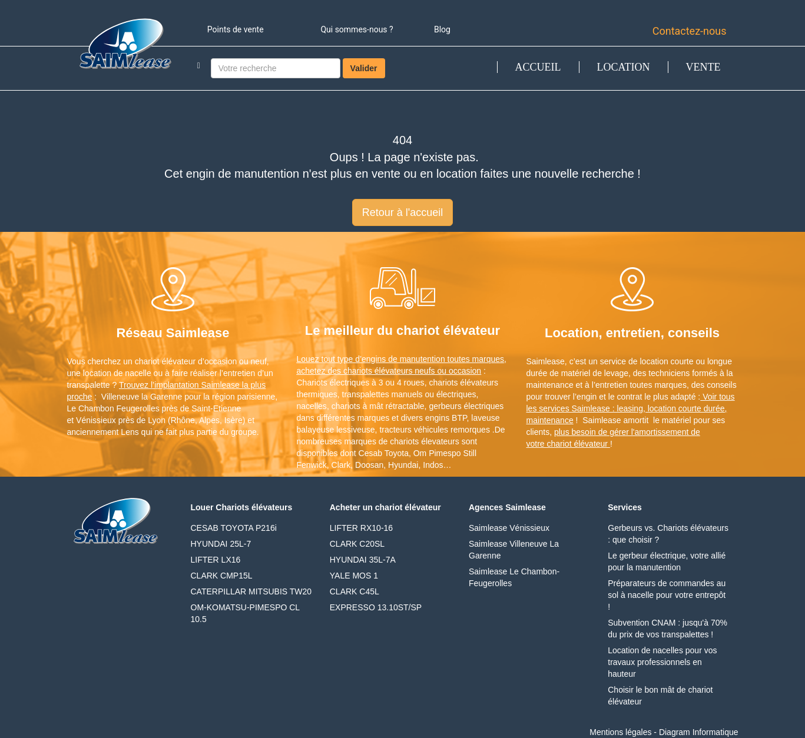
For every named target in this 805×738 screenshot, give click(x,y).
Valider (363, 68)
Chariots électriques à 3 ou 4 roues (361, 382)
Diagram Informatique (698, 732)
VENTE (703, 67)
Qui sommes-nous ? (356, 29)
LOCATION (623, 67)
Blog (442, 29)
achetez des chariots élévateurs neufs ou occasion (389, 370)
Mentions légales (620, 732)
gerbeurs (445, 406)
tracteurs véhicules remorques (434, 429)
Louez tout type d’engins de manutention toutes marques (401, 359)
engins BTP (446, 418)
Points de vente (235, 29)
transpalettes (365, 394)
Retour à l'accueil (402, 212)
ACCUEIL (538, 67)
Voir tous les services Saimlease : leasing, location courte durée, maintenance (630, 408)
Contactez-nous (689, 31)
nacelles (312, 406)
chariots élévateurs (463, 382)
